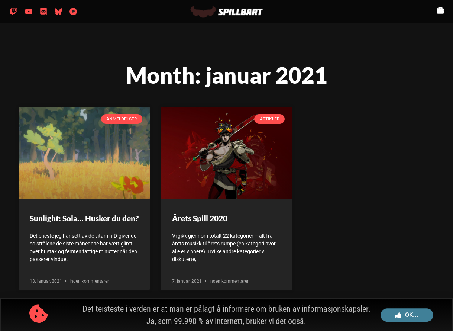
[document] (226, 165)
